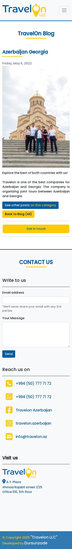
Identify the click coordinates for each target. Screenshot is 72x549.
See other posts (30, 205)
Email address (13, 292)
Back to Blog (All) (18, 214)
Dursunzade (35, 543)
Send (9, 354)
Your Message (13, 318)
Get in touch (36, 229)
